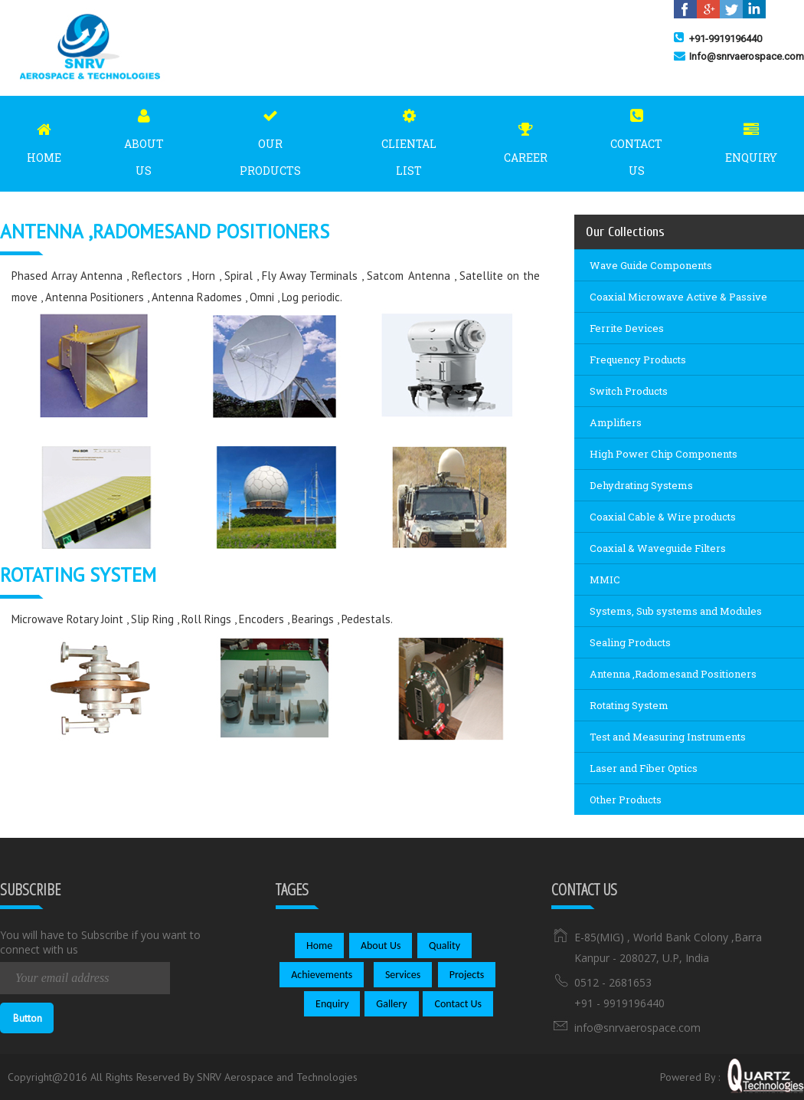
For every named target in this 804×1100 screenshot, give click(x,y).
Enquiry (751, 139)
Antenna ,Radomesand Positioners (673, 674)
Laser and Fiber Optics (644, 768)
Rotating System (629, 705)
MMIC (605, 579)
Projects (467, 974)
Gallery (391, 1003)
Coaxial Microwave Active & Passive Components (678, 301)
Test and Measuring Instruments (668, 737)
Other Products (626, 799)
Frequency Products (638, 359)
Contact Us (636, 139)
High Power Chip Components (663, 454)
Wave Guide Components (651, 265)
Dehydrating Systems (641, 485)
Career (525, 139)
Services (402, 974)
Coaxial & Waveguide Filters (658, 548)
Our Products (270, 139)
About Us (144, 139)
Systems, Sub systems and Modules (676, 611)
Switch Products (629, 391)
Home (44, 139)
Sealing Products (630, 642)
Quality (444, 945)
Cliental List (408, 139)
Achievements (321, 974)
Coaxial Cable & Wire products (663, 517)
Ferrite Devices (627, 328)
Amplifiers (616, 422)
